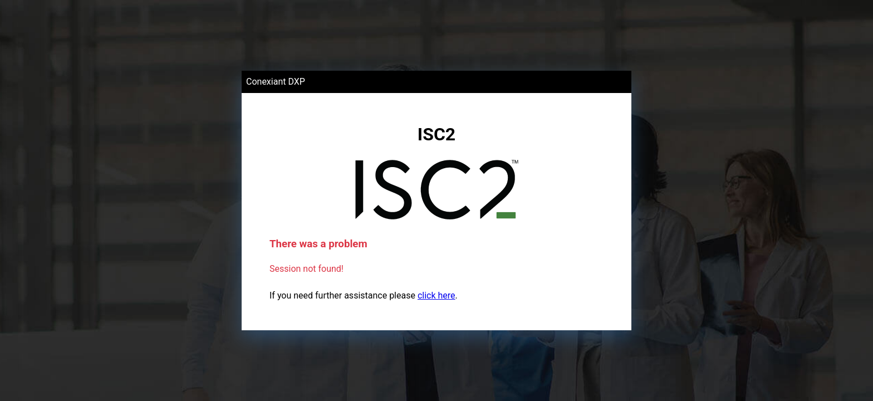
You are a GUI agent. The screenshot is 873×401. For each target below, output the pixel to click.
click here (436, 295)
